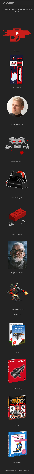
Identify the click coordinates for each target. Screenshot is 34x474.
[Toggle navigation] (30, 2)
